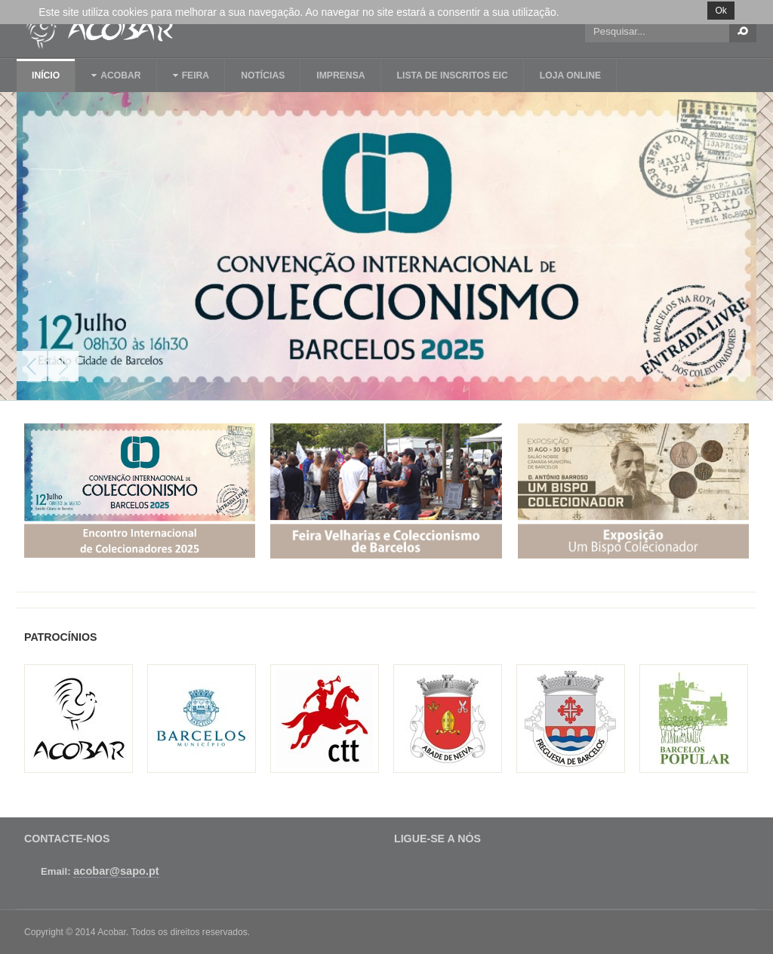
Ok (720, 10)
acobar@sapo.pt (116, 871)
